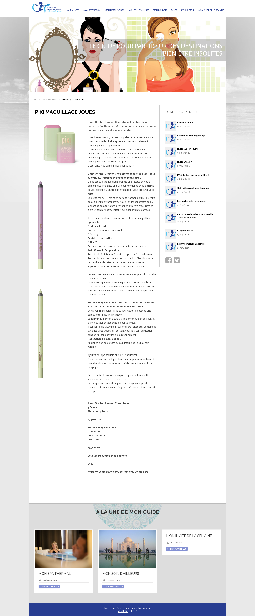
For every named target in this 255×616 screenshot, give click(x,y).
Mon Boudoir (160, 10)
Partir (174, 10)
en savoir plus (49, 586)
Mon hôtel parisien (115, 10)
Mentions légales (127, 611)
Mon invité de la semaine (211, 10)
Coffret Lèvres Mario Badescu (193, 188)
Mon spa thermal (92, 10)
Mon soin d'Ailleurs (139, 10)
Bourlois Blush (185, 122)
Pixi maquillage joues (73, 100)
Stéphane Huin (185, 230)
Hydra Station (184, 162)
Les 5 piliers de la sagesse (191, 201)
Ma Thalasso (73, 10)
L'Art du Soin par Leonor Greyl (193, 175)
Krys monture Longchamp (191, 135)
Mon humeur (187, 10)
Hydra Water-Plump (187, 149)
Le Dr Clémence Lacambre (191, 244)
